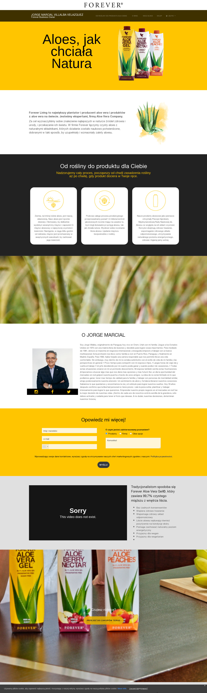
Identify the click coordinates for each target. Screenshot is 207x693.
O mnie (135, 16)
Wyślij (103, 465)
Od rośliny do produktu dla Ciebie (111, 16)
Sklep (159, 16)
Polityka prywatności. (161, 456)
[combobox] (45, 446)
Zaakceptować (138, 689)
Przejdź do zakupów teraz (103, 620)
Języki (170, 16)
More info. (122, 689)
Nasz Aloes (148, 16)
